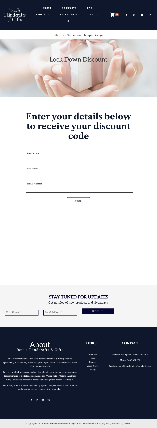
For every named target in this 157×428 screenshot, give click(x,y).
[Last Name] (79, 174)
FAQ (90, 8)
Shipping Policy (104, 423)
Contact (42, 15)
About (94, 15)
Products (69, 8)
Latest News (69, 15)
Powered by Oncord (121, 423)
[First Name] (79, 159)
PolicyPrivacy (75, 423)
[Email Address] (79, 190)
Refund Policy (89, 423)
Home (47, 8)
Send (78, 201)
